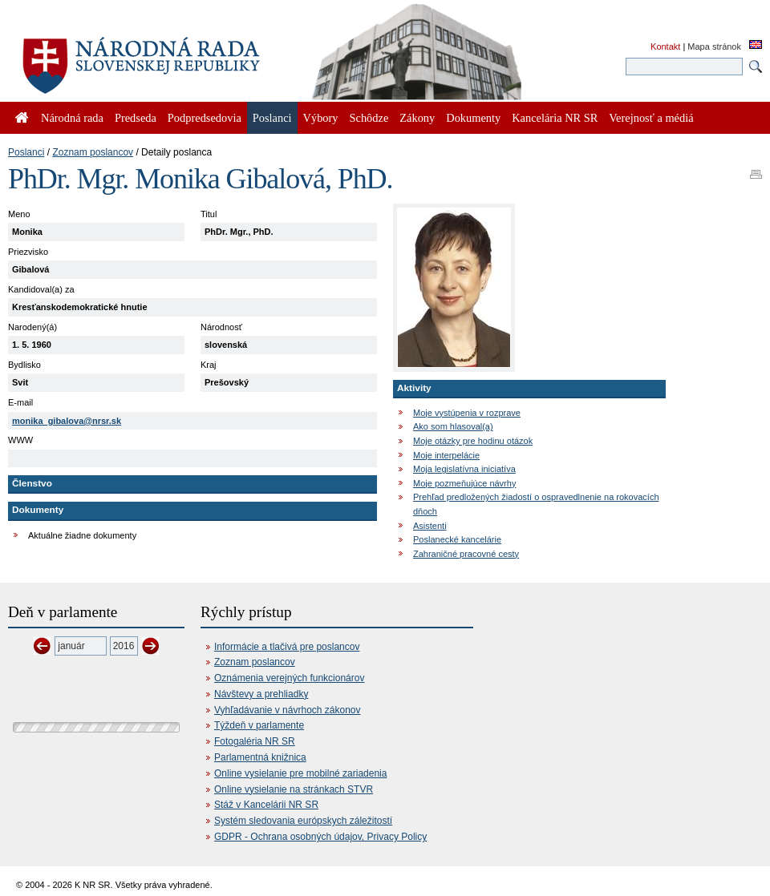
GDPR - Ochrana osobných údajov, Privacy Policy (320, 836)
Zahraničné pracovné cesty (466, 554)
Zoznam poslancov (92, 152)
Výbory (320, 117)
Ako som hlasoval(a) (453, 426)
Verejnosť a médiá (651, 117)
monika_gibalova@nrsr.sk (66, 421)
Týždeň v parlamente (259, 725)
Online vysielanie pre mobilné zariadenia (300, 773)
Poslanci (26, 152)
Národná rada (72, 117)
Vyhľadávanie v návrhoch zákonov (287, 710)
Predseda (135, 117)
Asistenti (430, 526)
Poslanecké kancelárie (457, 539)
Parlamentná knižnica (260, 757)
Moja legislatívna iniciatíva (464, 469)
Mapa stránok (714, 46)
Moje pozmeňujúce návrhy (464, 483)
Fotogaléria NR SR (254, 741)
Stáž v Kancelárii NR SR (266, 804)
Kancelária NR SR (555, 117)
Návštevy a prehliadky (261, 694)
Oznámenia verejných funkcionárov (289, 678)
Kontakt (665, 46)
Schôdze (369, 117)
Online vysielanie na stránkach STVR (293, 789)
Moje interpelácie (446, 455)
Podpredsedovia (204, 117)
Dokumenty (473, 117)
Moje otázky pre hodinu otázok (473, 441)
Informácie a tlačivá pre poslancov (286, 646)
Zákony (417, 117)
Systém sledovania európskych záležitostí (303, 820)
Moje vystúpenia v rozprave (467, 413)
